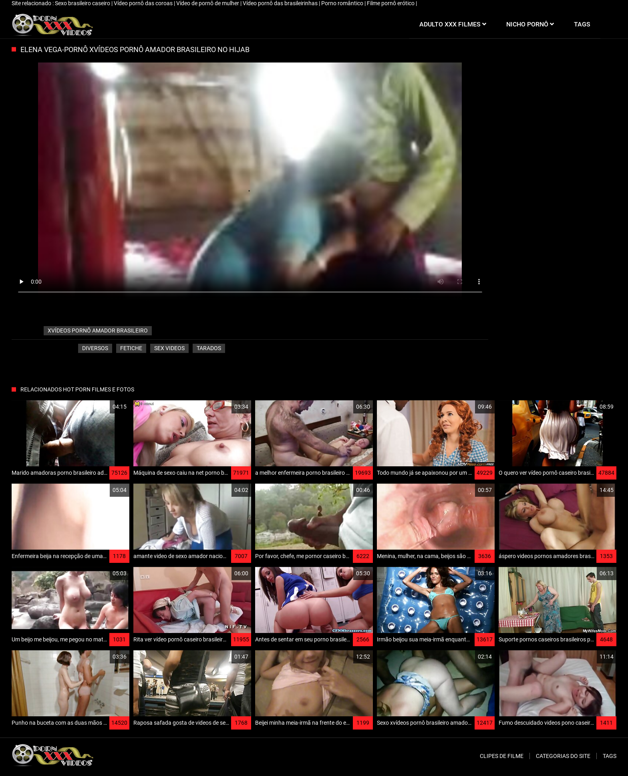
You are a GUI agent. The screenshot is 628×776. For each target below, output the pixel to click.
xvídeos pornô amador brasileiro (98, 330)
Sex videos (169, 348)
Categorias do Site (563, 756)
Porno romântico (342, 3)
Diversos (95, 348)
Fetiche (131, 348)
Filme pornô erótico (391, 3)
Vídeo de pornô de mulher (208, 3)
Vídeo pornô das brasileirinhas (281, 3)
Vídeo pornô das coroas (144, 3)
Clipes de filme (501, 756)
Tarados (209, 348)
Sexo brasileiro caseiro (83, 3)
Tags (609, 756)
